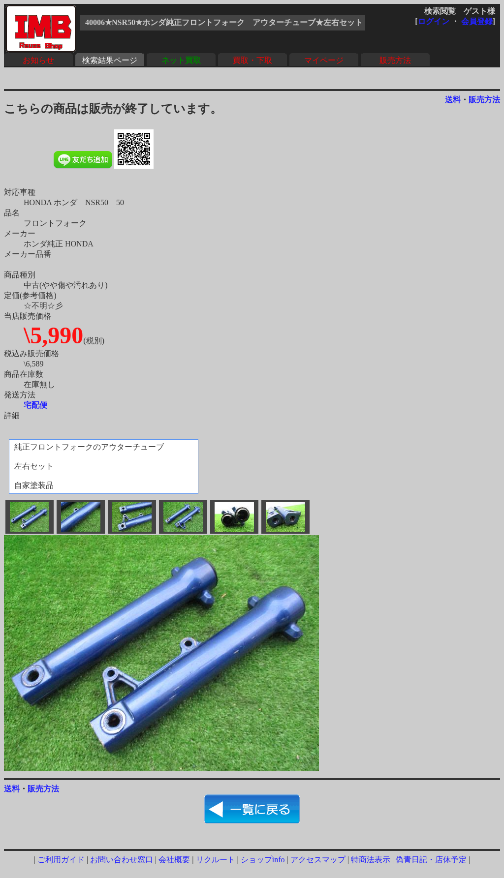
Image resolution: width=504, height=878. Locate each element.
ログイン (433, 21)
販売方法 (395, 60)
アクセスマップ (318, 859)
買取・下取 (252, 60)
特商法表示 (370, 859)
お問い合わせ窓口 (121, 859)
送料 (453, 99)
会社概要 (174, 859)
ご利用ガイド (61, 859)
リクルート (215, 859)
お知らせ (38, 60)
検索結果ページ (109, 60)
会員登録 (477, 21)
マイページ (324, 60)
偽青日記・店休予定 (431, 859)
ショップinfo (263, 859)
